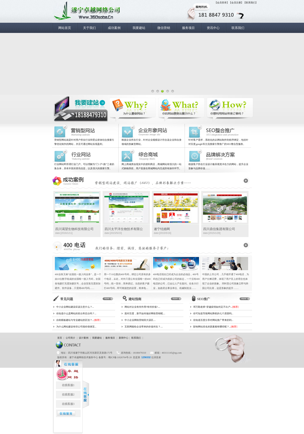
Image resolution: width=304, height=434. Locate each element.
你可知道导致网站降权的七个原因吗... (213, 313)
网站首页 (64, 28)
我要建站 (139, 28)
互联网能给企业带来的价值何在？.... (144, 326)
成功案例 (114, 28)
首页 (59, 337)
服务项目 (188, 28)
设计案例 (83, 337)
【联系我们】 (250, 2)
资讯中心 (213, 28)
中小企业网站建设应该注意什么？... (75, 306)
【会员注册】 (236, 2)
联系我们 (238, 28)
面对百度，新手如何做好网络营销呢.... (145, 313)
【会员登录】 (222, 2)
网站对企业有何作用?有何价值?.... (142, 306)
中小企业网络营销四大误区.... (140, 320)
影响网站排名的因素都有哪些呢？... (215, 326)
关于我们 (89, 28)
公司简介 (70, 337)
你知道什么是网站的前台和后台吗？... (76, 313)
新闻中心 (123, 337)
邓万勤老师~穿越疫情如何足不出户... (216, 306)
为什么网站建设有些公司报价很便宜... (76, 326)
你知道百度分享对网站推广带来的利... (213, 320)
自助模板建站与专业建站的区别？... (78, 320)
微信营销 (163, 28)
